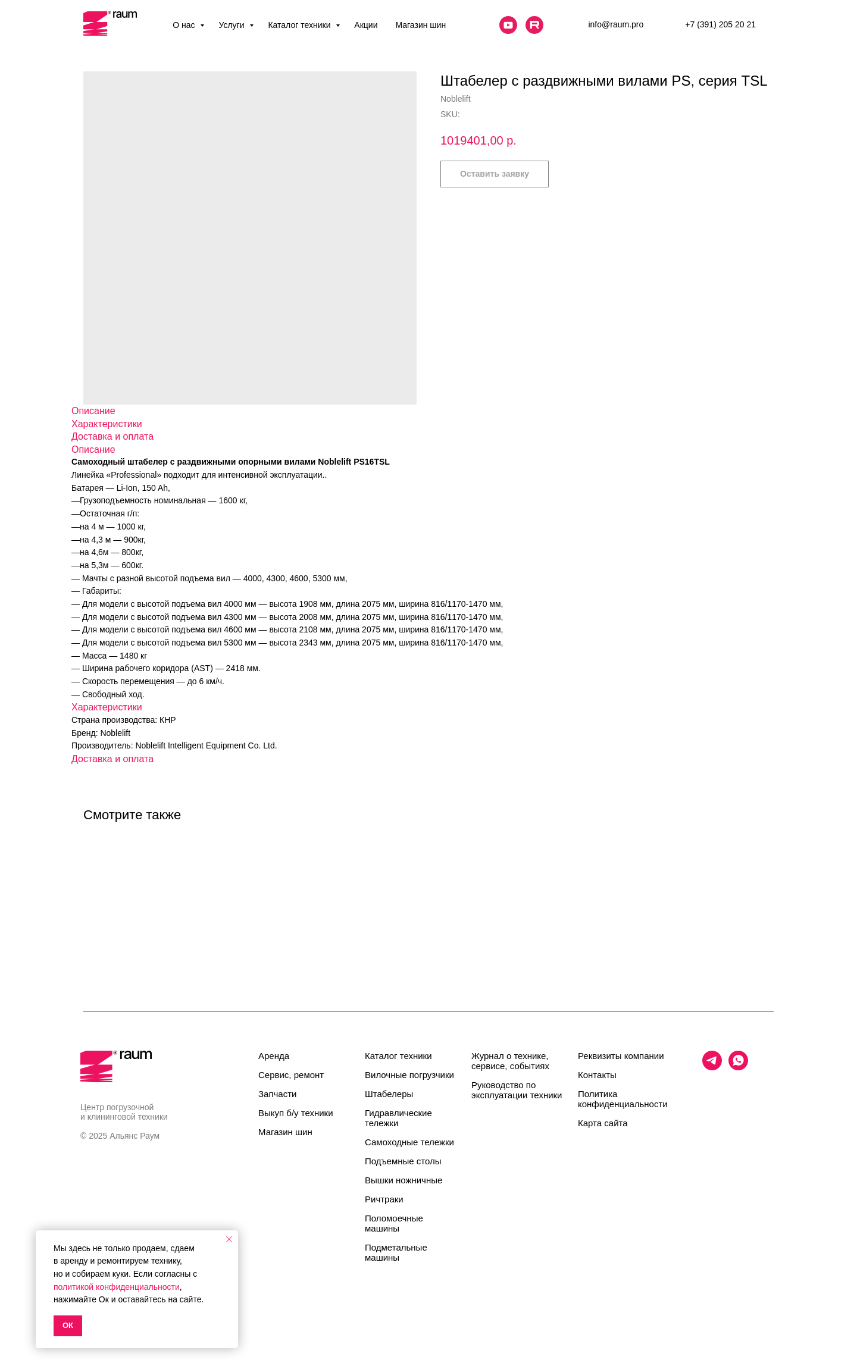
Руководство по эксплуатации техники (516, 1090)
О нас (185, 25)
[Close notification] (229, 1239)
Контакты (597, 1075)
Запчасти (277, 1094)
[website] (508, 25)
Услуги (232, 25)
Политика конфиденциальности (623, 1099)
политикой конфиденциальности (117, 1287)
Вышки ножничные (403, 1180)
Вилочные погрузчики (409, 1075)
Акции (365, 25)
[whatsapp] (738, 1067)
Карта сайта (603, 1123)
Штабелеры (389, 1094)
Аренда (273, 1056)
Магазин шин (420, 25)
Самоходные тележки (409, 1142)
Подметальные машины (396, 1252)
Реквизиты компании (621, 1056)
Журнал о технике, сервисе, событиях (510, 1061)
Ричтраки (384, 1199)
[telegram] (712, 1067)
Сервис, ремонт (291, 1075)
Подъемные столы (403, 1161)
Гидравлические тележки (398, 1118)
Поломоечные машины (394, 1223)
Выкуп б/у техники (295, 1113)
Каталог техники (300, 25)
